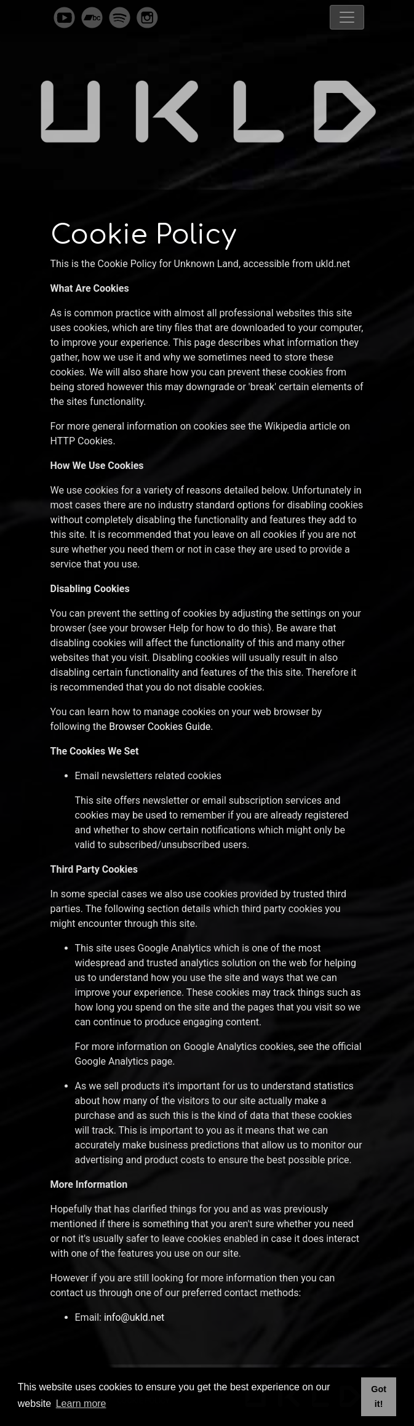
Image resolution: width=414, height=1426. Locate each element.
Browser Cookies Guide (159, 726)
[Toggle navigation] (347, 17)
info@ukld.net (134, 1317)
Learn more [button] (81, 1403)
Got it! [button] (378, 1396)
